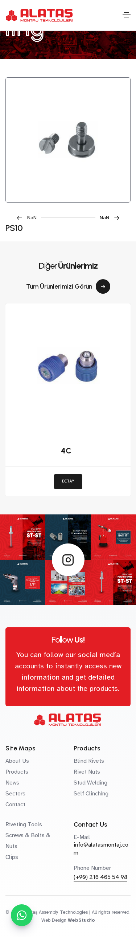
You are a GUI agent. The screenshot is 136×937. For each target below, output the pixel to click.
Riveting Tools (23, 824)
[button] (28, 218)
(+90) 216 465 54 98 (100, 877)
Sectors (15, 793)
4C (66, 451)
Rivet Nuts (87, 771)
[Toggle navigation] (127, 14)
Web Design (53, 920)
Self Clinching (91, 793)
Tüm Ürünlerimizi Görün (68, 286)
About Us (17, 761)
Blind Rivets (89, 761)
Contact (15, 804)
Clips (11, 857)
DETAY (68, 481)
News (12, 782)
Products (16, 771)
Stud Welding (90, 782)
